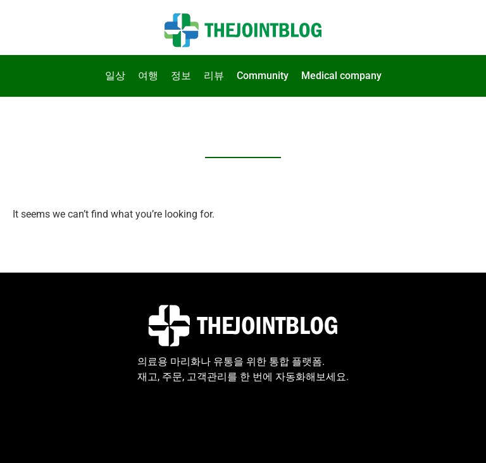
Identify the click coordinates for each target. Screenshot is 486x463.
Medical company (341, 76)
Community (263, 76)
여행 (148, 76)
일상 (115, 76)
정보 (181, 76)
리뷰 (214, 76)
